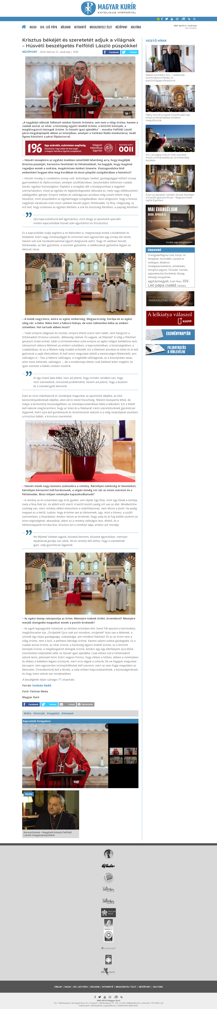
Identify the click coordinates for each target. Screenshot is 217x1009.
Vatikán (181, 285)
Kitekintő (80, 27)
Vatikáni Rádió (41, 685)
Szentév (183, 269)
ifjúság (180, 273)
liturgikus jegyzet (157, 269)
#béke (27, 713)
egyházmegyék (158, 281)
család (170, 285)
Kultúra (136, 27)
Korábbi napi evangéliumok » (179, 242)
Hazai (33, 27)
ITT (60, 679)
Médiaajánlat (96, 1005)
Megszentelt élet (101, 27)
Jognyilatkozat (110, 1005)
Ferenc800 (165, 258)
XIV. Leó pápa (48, 27)
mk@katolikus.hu (133, 1003)
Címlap (58, 986)
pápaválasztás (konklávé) (162, 273)
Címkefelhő (154, 250)
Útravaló (173, 269)
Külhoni (66, 27)
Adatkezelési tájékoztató (127, 1005)
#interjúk (39, 713)
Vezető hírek (156, 41)
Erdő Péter (176, 281)
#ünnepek (68, 713)
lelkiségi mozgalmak (159, 277)
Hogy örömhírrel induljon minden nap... (166, 214)
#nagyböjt (53, 713)
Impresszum (84, 1005)
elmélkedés (179, 266)
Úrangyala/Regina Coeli (161, 255)
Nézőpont (121, 27)
